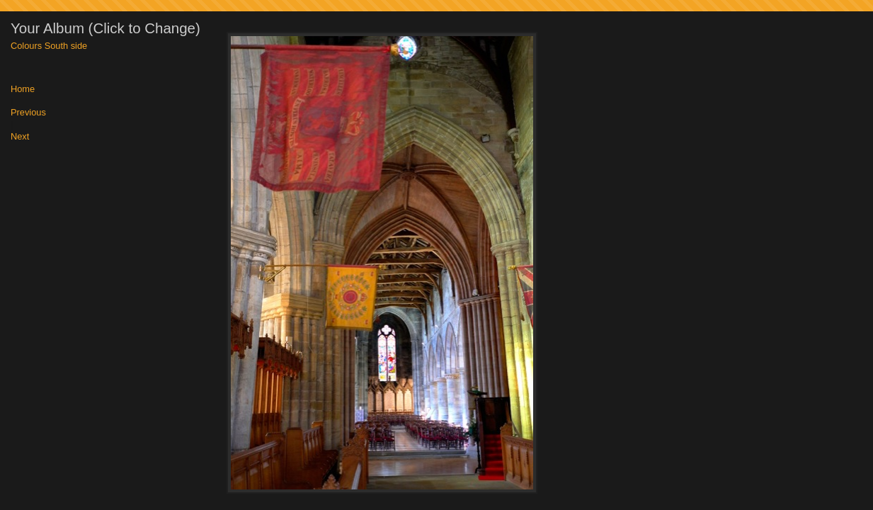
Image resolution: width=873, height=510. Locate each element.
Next (20, 137)
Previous (28, 113)
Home (23, 89)
